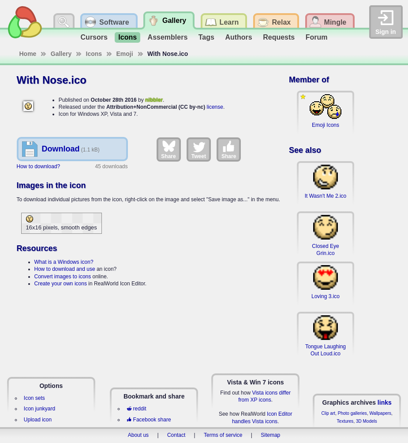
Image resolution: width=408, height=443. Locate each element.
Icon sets (34, 398)
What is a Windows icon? (64, 262)
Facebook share (149, 420)
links (385, 402)
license (215, 107)
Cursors (94, 37)
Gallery (61, 53)
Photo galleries (352, 413)
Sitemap (270, 435)
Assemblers (168, 37)
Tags (206, 37)
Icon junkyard (39, 409)
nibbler (154, 100)
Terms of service (223, 435)
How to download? (38, 166)
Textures (345, 421)
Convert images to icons (62, 276)
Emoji (124, 53)
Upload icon (38, 420)
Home (28, 53)
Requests (279, 37)
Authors (238, 37)
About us (138, 435)
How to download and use (64, 269)
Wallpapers (380, 413)
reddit (136, 409)
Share (168, 149)
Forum (317, 37)
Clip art (328, 413)
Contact (176, 435)
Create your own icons (60, 284)
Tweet (198, 149)
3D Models (366, 421)
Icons (127, 37)
